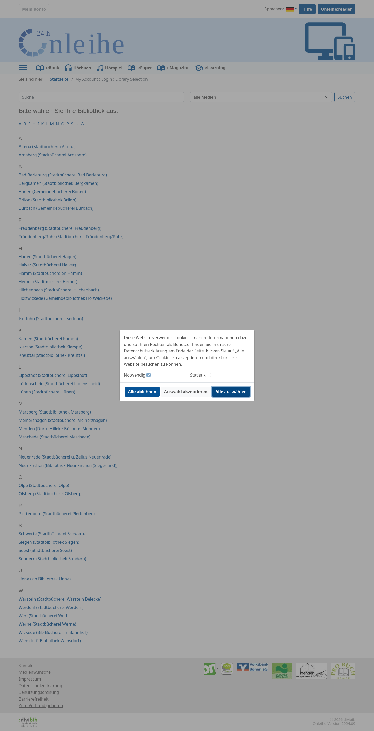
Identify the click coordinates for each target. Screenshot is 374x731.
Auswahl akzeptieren (186, 392)
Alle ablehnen (142, 392)
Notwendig (134, 375)
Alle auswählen (231, 392)
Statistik (198, 375)
